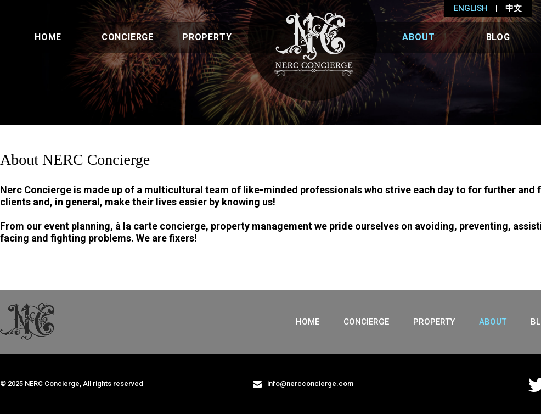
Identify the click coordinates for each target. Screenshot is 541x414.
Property (207, 37)
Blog (498, 37)
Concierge (128, 37)
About (418, 37)
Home (48, 37)
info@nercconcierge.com (303, 383)
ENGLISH (471, 8)
